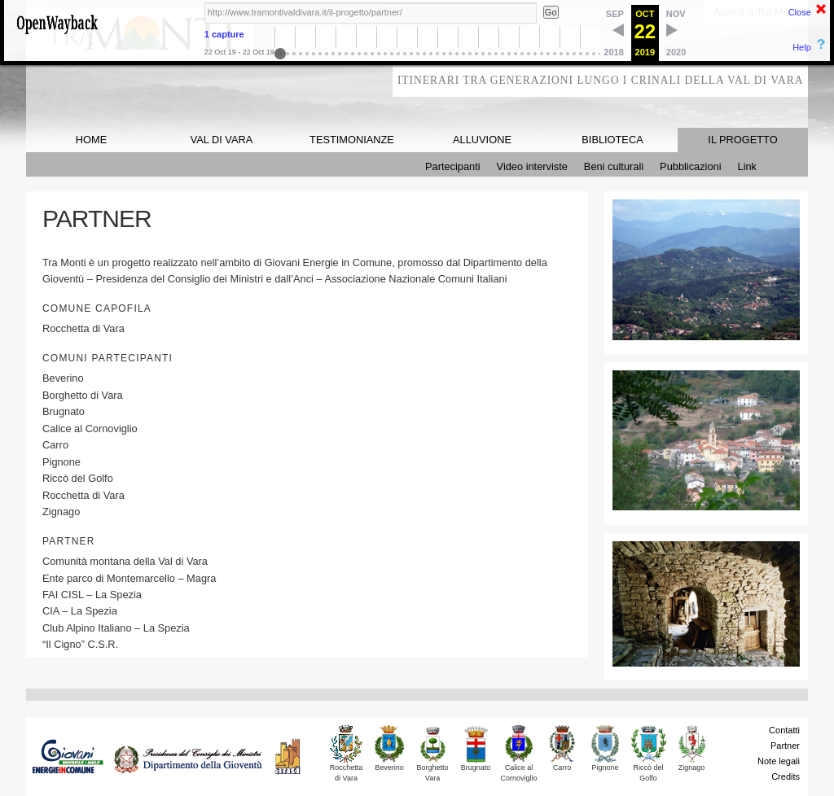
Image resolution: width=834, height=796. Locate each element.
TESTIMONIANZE (351, 139)
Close (799, 12)
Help (801, 47)
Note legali (778, 761)
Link (747, 166)
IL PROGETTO (742, 139)
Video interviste (532, 166)
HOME (91, 139)
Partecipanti (453, 166)
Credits (785, 776)
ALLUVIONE (482, 139)
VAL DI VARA (222, 139)
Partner (785, 745)
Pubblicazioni (690, 166)
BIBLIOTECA (612, 139)
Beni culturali (613, 166)
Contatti (784, 730)
